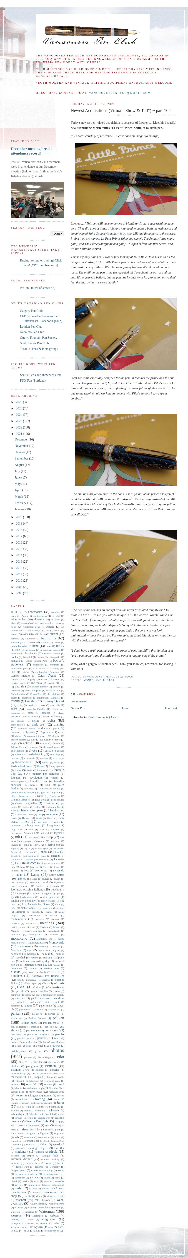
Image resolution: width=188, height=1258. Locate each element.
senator (36, 1125)
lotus (57, 904)
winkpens (16, 1223)
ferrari (57, 762)
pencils (41, 1038)
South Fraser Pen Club (34, 343)
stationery (21, 1151)
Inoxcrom (40, 841)
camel (56, 672)
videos (50, 1196)
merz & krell (28, 927)
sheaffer (28, 1129)
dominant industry (37, 736)
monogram (34, 934)
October (20, 452)
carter (44, 679)
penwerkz (55, 1045)
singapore (59, 1133)
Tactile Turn (22, 1166)
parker (16, 1013)
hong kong (33, 825)
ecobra (43, 743)
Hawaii (26, 818)
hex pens (42, 821)
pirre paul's (54, 1062)
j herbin (50, 844)
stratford (15, 1155)
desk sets (38, 724)
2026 (19, 402)
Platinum (51, 1066)
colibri (14, 697)
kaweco (31, 863)
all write (55, 619)
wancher (44, 1207)
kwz (26, 870)
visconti (21, 1200)
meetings (47, 923)
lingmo (47, 893)
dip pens (30, 732)
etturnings (55, 754)
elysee (33, 750)
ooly (62, 987)
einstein (34, 747)
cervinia (51, 683)
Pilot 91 (23, 1062)
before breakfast (19, 646)
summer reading (50, 1159)
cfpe (62, 683)
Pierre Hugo (44, 1057)
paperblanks (25, 1009)
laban (19, 874)
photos (108, 680)
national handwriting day (35, 961)
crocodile (55, 705)
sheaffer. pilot (52, 1129)
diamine (59, 724)
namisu (60, 954)
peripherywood (18, 1051)
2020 (19, 517)
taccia (61, 1163)
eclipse (27, 743)
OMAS (21, 987)
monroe (54, 934)
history (56, 821)
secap (57, 1121)
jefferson (28, 852)
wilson (30, 1219)
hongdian (52, 825)
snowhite (28, 1137)
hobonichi (16, 825)
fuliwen (34, 785)
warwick (15, 1211)
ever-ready (29, 758)
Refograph (33, 1080)
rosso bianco (22, 1099)
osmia (56, 991)
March (19, 496)
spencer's (20, 1148)
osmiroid (15, 994)
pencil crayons (24, 1038)
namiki (46, 954)
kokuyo (34, 867)
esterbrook (36, 754)
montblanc (92, 680)
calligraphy (41, 672)
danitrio (46, 712)
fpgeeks (54, 777)
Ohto (45, 983)
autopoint (30, 638)
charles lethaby (40, 686)
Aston (14, 634)
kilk (13, 867)
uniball (45, 1188)
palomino (15, 1005)
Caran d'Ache (47, 675)
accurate (55, 612)
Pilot (60, 1057)
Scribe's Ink (47, 1114)
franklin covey (39, 781)
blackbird (15, 653)
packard (20, 1002)
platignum (32, 1066)
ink (17, 837)
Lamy (35, 874)
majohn (36, 911)
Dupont (44, 739)
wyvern (38, 1227)
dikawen (15, 732)
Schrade (33, 1114)
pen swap (16, 1034)
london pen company (23, 900)
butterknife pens (19, 668)
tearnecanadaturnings (42, 1170)
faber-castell (24, 762)
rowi (24, 1102)
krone (57, 867)
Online (37, 987)
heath (39, 818)
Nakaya (31, 954)
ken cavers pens (52, 863)
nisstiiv (42, 972)
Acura (24, 615)
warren (56, 1207)
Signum (44, 1133)
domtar (56, 736)
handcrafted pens (32, 810)
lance (34, 878)
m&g (13, 908)
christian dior (53, 690)
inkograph (25, 841)
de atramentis (31, 716)
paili (57, 1002)
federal (45, 762)
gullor (38, 807)
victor (39, 1196)
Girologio (55, 796)
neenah (56, 964)
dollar (18, 736)
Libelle (35, 893)
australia (15, 638)
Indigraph (45, 833)
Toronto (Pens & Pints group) (39, 349)
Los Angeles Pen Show (36, 904)
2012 (19, 568)
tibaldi (14, 1181)
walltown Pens (56, 1203)
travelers (19, 1184)
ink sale (33, 837)
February (21, 503)
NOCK (55, 972)
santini (27, 1110)
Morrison (16, 950)
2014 (19, 555)
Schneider (54, 1110)
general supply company (23, 792)
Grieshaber (49, 803)
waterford (29, 1211)
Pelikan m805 (51, 1022)
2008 (19, 593)
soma (57, 1137)
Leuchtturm (57, 889)
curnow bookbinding (35, 709)
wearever (17, 1215)
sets (47, 1125)
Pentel (39, 1045)
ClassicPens (36, 694)
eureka (15, 758)
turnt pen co (34, 1184)
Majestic (20, 911)
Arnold (50, 626)
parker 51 (54, 1013)
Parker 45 (37, 1013)
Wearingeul (37, 1215)
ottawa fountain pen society (50, 994)
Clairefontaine (18, 694)
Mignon (15, 930)
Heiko (50, 818)
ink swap (47, 837)
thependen (20, 1177)
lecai (45, 882)
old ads (59, 983)
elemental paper (51, 747)
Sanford (15, 1110)
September (22, 458)
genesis (45, 792)
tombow (48, 1181)
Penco (57, 1038)
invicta (14, 844)
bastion (44, 642)
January (20, 509)
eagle (14, 743)
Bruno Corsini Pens (36, 660)
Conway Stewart (53, 701)
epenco (60, 750)
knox (22, 867)
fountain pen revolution (26, 777)
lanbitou (21, 878)
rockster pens (56, 1091)
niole (30, 972)
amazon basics (28, 623)
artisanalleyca (35, 630)
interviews (55, 841)
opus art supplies (39, 991)
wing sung (48, 1219)
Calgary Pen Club (31, 310)
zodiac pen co (52, 1230)
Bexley (60, 646)
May (18, 484)
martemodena (19, 919)
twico (47, 1184)
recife (61, 1077)
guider (26, 807)
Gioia (40, 796)
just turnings (29, 855)
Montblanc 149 (44, 938)
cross (14, 709)
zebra (37, 1230)
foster (29, 770)
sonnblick (16, 1140)
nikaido (15, 972)
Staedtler (59, 1148)
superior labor (32, 1163)
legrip (39, 886)
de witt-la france (51, 716)
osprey (27, 994)
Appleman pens (31, 626)
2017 (19, 536)
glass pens (40, 799)
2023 (19, 421)
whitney (15, 1219)
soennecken (44, 1137)
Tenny (61, 1170)
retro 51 (31, 1084)
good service (57, 799)
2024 (19, 414)
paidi (46, 1002)
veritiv (28, 1196)
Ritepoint (53, 1088)
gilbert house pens (21, 796)
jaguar (27, 848)
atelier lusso (39, 634)
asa (47, 630)
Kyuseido (58, 870)
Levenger (20, 893)
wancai (31, 1207)
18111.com (16, 612)
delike (35, 720)
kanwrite (59, 859)
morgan (56, 946)
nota (19, 979)
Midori (56, 927)
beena (57, 642)
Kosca (46, 867)
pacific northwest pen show (47, 998)
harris (14, 818)
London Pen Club (31, 326)
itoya (37, 844)
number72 (31, 979)
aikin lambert (19, 619)
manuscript (34, 915)
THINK (34, 1177)
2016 (19, 542)
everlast (44, 758)
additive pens (40, 615)
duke (33, 739)
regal (57, 1080)
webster (54, 1215)
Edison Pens (17, 747)
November (22, 446)
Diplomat (45, 732)
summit (15, 1163)
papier (40, 1009)
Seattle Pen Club (37, 1121)
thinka (47, 1177)
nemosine (16, 968)
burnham (54, 664)
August (20, 465)
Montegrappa (35, 942)
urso (35, 1192)
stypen (30, 1155)
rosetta (60, 1095)
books (14, 657)
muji (29, 950)
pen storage (33, 1030)
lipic (58, 893)
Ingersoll (59, 833)
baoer (32, 642)
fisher (18, 770)
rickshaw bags (35, 1088)
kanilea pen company (37, 859)
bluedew (46, 653)
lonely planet (48, 900)
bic (18, 649)
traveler (60, 1181)
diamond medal (26, 728)
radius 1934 (22, 1077)
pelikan (58, 1018)
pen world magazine (38, 1034)
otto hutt (20, 998)
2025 (19, 408)
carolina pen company (23, 679)
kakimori (15, 859)
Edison (56, 743)
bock (57, 653)
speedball (58, 1144)
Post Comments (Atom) (103, 717)
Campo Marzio (20, 675)
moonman (24, 946)
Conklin (30, 701)
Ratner (49, 1077)
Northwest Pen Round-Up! (47, 975)
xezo (50, 1227)
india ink (30, 833)
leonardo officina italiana (27, 889)
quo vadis (59, 1073)
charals (19, 686)
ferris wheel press (21, 766)
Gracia (18, 803)
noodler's (17, 975)
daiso (31, 712)
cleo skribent (53, 694)
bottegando (54, 657)
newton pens (51, 968)
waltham (19, 1207)
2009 (19, 587)
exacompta (58, 758)
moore (42, 946)
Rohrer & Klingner (26, 1095)
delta (51, 720)
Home (124, 708)
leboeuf (33, 882)
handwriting (57, 810)
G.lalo (48, 785)
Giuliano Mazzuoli (20, 799)
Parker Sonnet (37, 1018)
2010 (19, 580)
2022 (19, 427)
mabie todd (27, 908)
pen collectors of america (25, 1026)
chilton (56, 686)
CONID (15, 701)
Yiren (26, 1230)
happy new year (48, 814)
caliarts (25, 672)
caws (23, 683)
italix (26, 844)
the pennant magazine (26, 1174)
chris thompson (33, 690)
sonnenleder (32, 1140)
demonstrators (18, 724)
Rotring (40, 1099)
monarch (15, 934)
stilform (40, 1151)
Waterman (47, 1211)
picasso (28, 1057)
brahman (15, 660)
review (48, 1084)
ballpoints (48, 638)
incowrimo (16, 833)
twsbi (18, 1188)
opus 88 (19, 991)
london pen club (49, 897)
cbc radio (36, 683)
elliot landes (17, 750)
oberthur (46, 979)
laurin (57, 878)
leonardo (54, 886)
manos (49, 911)
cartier (56, 679)
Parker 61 (16, 1018)
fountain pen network (45, 773)
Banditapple (17, 642)
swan (49, 1163)
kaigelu (55, 855)
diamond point (50, 728)
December (22, 439)
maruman (39, 919)
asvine (24, 634)
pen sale (49, 1026)
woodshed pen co (20, 1227)
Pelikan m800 (29, 1022)
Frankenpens (17, 781)
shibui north (17, 1133)
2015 (19, 549)
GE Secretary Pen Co (49, 788)
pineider (37, 1062)
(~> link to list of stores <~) (37, 288)
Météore (44, 927)
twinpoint (59, 1184)
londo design (27, 897)
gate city (28, 788)
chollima (15, 690)
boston (40, 657)
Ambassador (46, 623)
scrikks (18, 1117)
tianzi (57, 1177)
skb (17, 1137)
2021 (19, 433)
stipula (53, 1151)
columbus (42, 697)
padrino (34, 1002)
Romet (48, 1095)
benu (35, 646)
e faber (56, 739)
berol (48, 646)
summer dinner (21, 1159)
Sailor (60, 1102)
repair (14, 1084)
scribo (61, 1114)
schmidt (39, 1110)
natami (34, 957)
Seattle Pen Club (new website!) (40, 375)
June (18, 477)
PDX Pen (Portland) (33, 380)
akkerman (39, 619)
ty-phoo (33, 1188)
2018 (19, 530)
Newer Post (78, 708)
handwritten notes (24, 814)
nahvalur (16, 954)
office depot (30, 983)
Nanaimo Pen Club (32, 332)
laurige (45, 878)
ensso (48, 750)
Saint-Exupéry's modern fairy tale (110, 233)
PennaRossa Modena (53, 1042)
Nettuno (33, 968)
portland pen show (40, 1073)
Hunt (30, 829)
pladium (15, 1066)
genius (57, 792)
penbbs (59, 1034)
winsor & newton (37, 1223)
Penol (18, 1045)
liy (12, 897)
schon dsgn (17, 1114)
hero (27, 821)
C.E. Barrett (39, 668)
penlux (14, 1042)
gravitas (32, 803)
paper (28, 1005)
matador (30, 923)
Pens (28, 1045)
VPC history (42, 1200)
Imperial (55, 829)
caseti (14, 683)
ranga (37, 1077)
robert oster (35, 1091)
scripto (29, 1117)
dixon (61, 732)
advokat (56, 615)
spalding (42, 1144)
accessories (35, 612)
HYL (42, 829)
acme (13, 615)
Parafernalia (54, 1009)
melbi (14, 927)
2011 (19, 574)
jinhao (43, 852)
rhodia (18, 1088)
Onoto (51, 987)
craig (20, 705)
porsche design (18, 1073)
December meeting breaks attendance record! (31, 151)
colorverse (27, 697)
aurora (54, 634)
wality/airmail (37, 1203)
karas (18, 863)
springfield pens (39, 1148)
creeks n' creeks (36, 705)
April (18, 490)
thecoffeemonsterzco (53, 1174)
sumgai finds (50, 1155)
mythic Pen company (49, 950)
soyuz (29, 1144)
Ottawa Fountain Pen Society (38, 337)
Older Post (170, 708)
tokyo (36, 1181)
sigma (32, 1133)
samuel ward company (48, 1106)
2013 (19, 561)
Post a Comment (79, 701)
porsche (54, 1069)
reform (47, 1080)
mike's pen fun (33, 930)
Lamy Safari (56, 874)
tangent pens (18, 1170)
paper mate (45, 1005)
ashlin (57, 630)
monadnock (54, 930)
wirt (56, 1223)
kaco (43, 855)
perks (38, 1051)
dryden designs (18, 739)
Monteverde (56, 942)
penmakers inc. (30, 1042)
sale (19, 1106)
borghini (27, 657)
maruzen (55, 919)
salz (28, 1106)
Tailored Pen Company (47, 1166)
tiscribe (25, 1181)
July (18, 471)
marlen (54, 915)
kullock (15, 870)
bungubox (38, 664)
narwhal (20, 957)
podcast (39, 1069)
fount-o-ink (43, 770)
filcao (40, 766)
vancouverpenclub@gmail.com (120, 92)
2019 (19, 523)
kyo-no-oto (41, 870)
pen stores (51, 1030)
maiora (60, 908)
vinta (61, 1196)
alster (13, 623)
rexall (61, 1084)
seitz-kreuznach (19, 1125)
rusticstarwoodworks (41, 1102)
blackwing (31, 653)
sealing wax (44, 1117)
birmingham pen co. (50, 649)
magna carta (46, 908)
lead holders (17, 882)
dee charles (17, 720)
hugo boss (16, 829)
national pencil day (36, 964)
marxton (15, 923)
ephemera (20, 754)
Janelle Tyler (41, 848)
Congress (55, 697)
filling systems (56, 766)
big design (30, 649)
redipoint (19, 1080)
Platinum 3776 (20, 1069)
